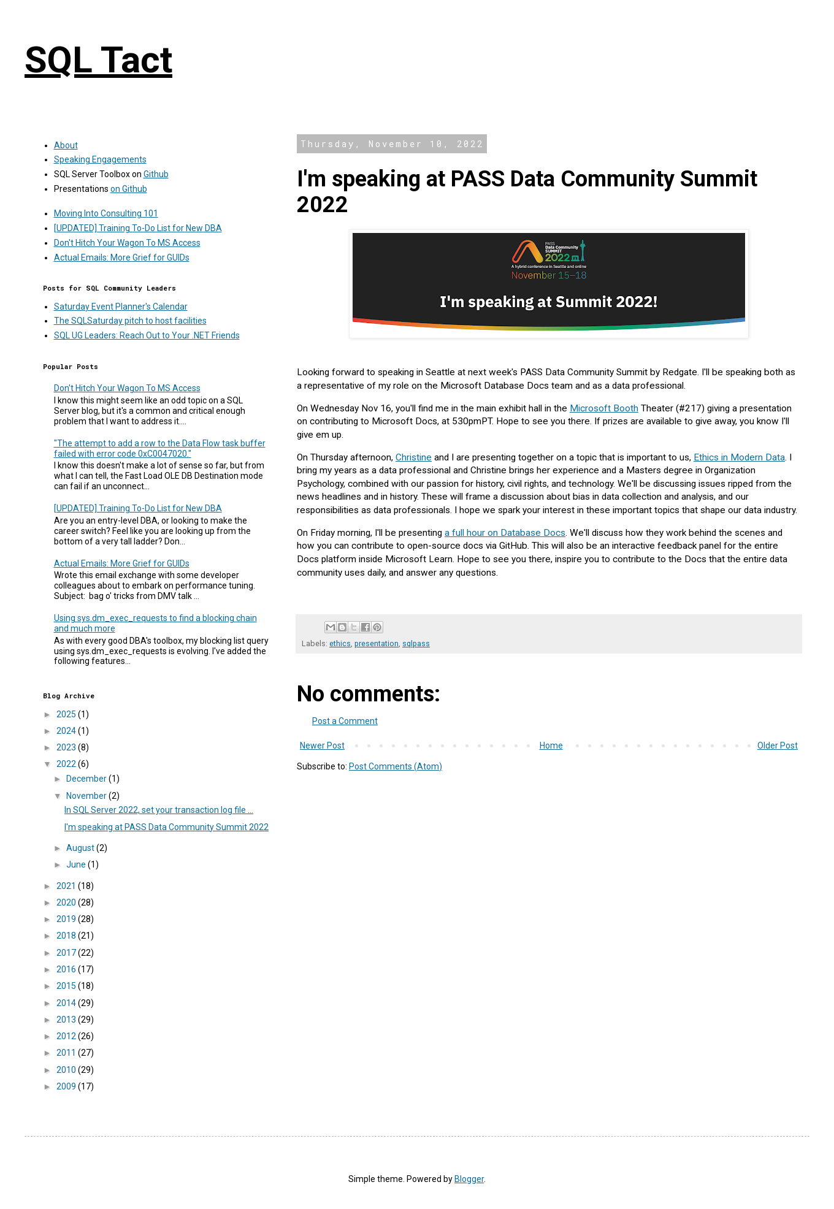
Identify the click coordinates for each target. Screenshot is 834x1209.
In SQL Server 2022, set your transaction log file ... (158, 810)
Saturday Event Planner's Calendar (121, 306)
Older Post (777, 745)
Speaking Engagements (100, 159)
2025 (67, 714)
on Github (128, 189)
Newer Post (322, 745)
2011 (67, 1053)
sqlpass (416, 643)
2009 (67, 1086)
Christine (414, 457)
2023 (67, 747)
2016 (67, 969)
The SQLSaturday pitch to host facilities (130, 321)
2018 (67, 935)
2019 (67, 919)
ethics (340, 643)
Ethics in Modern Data (739, 457)
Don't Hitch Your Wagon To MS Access (127, 243)
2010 (67, 1070)
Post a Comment (345, 721)
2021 (67, 886)
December (87, 779)
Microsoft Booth (604, 408)
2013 (67, 1019)
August (81, 848)
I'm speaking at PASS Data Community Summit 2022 (166, 827)
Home (551, 745)
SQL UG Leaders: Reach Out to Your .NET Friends (147, 335)
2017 (67, 953)
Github (156, 174)
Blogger (469, 1179)
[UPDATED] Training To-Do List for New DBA (138, 228)
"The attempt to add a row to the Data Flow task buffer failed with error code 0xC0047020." (160, 448)
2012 (67, 1036)
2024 (67, 731)
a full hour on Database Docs (505, 532)
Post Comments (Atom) (395, 766)
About (66, 145)
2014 (67, 1003)
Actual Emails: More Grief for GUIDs (121, 257)
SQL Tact (98, 60)
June (77, 864)
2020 (67, 902)
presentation (376, 643)
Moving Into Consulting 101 (106, 213)
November (87, 796)
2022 (67, 764)
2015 (67, 986)
